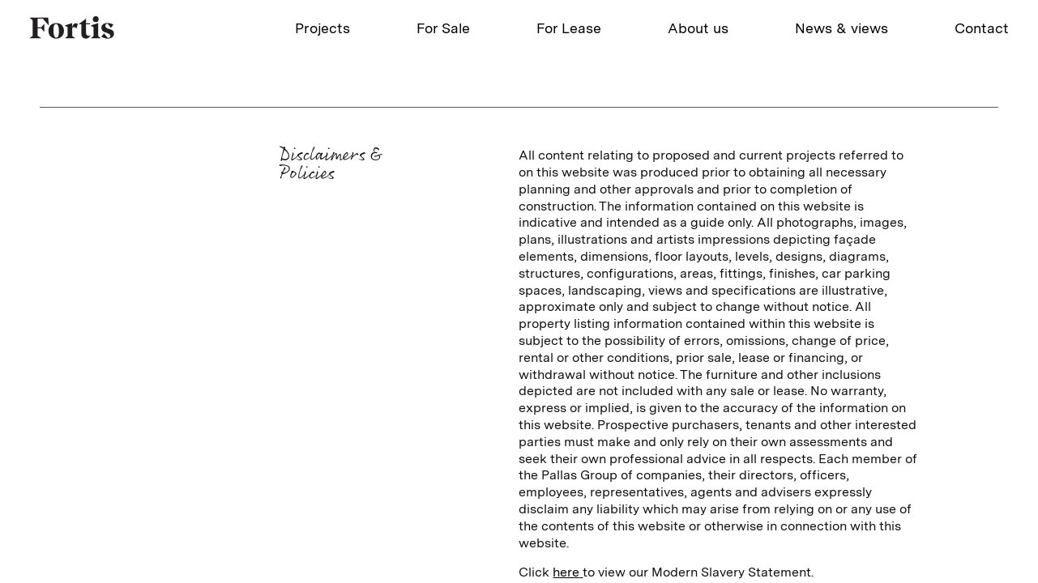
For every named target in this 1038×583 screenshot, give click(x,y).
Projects (322, 27)
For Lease (568, 27)
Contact (982, 27)
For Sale (443, 27)
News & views (841, 27)
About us (698, 27)
